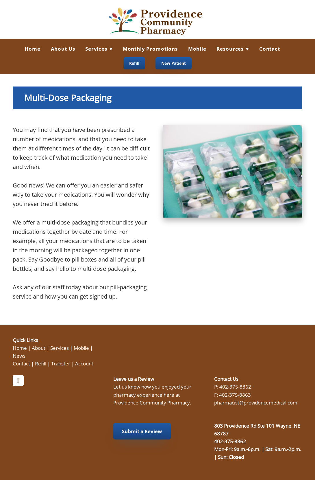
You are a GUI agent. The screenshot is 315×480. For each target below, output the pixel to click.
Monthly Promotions (150, 48)
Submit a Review (142, 431)
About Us (63, 48)
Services (59, 347)
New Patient (173, 63)
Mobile (197, 48)
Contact (269, 48)
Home (32, 48)
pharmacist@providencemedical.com (255, 402)
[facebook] (18, 380)
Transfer (60, 363)
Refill (134, 63)
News (19, 355)
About (38, 347)
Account (84, 363)
